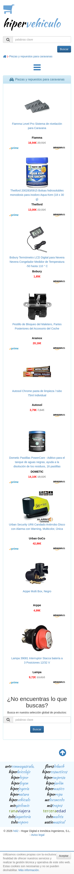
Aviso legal (37, 834)
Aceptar (63, 855)
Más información (29, 870)
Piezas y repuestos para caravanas (30, 56)
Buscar (64, 49)
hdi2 (15, 830)
